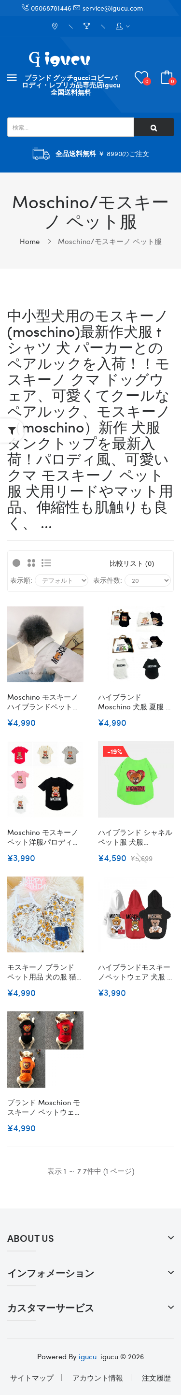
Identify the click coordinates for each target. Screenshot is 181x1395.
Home (30, 241)
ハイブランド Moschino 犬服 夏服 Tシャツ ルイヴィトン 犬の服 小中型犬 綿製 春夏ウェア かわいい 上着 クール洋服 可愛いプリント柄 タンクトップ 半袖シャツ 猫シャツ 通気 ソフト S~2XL (135, 701)
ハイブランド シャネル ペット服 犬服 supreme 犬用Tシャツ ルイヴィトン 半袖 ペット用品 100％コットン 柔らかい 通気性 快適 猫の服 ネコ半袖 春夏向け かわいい (135, 837)
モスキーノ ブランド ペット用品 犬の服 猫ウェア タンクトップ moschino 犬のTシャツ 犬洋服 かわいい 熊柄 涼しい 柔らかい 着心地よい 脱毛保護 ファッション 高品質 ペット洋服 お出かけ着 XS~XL (45, 971)
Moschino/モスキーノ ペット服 (110, 241)
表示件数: (107, 580)
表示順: (21, 580)
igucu (88, 1356)
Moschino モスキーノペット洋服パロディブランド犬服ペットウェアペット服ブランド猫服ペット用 (43, 837)
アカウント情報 (97, 1377)
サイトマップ (32, 1377)
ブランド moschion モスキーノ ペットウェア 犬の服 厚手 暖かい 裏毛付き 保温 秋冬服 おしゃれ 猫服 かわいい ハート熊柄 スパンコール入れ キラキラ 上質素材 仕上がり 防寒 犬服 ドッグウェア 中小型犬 (44, 1107)
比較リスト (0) (132, 563)
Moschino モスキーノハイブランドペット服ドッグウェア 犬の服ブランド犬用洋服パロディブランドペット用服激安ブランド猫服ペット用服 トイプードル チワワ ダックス (44, 701)
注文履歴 (156, 1377)
